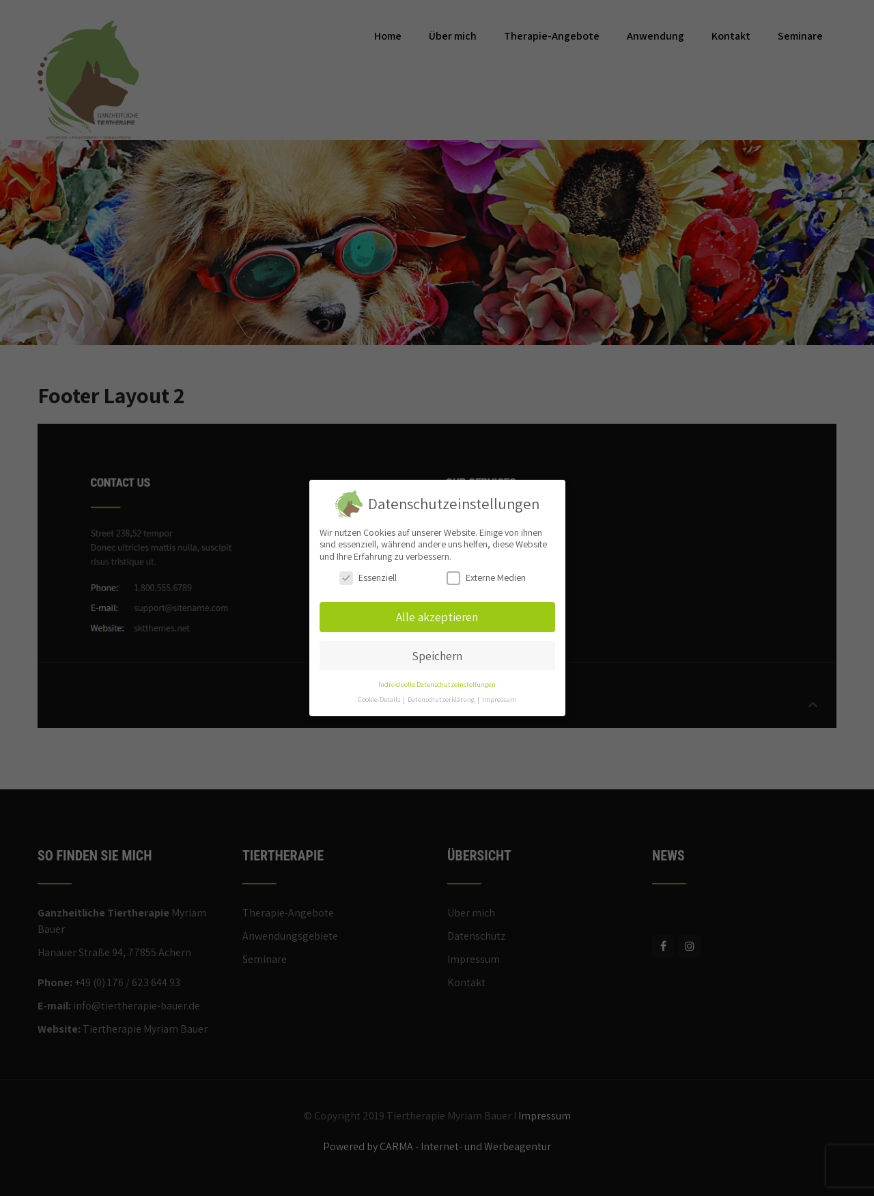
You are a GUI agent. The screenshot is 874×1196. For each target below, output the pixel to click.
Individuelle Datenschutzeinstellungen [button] (437, 684)
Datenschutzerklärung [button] (442, 699)
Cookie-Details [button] (379, 699)
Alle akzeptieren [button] (437, 617)
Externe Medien (486, 577)
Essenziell (368, 577)
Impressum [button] (499, 699)
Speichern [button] (437, 656)
